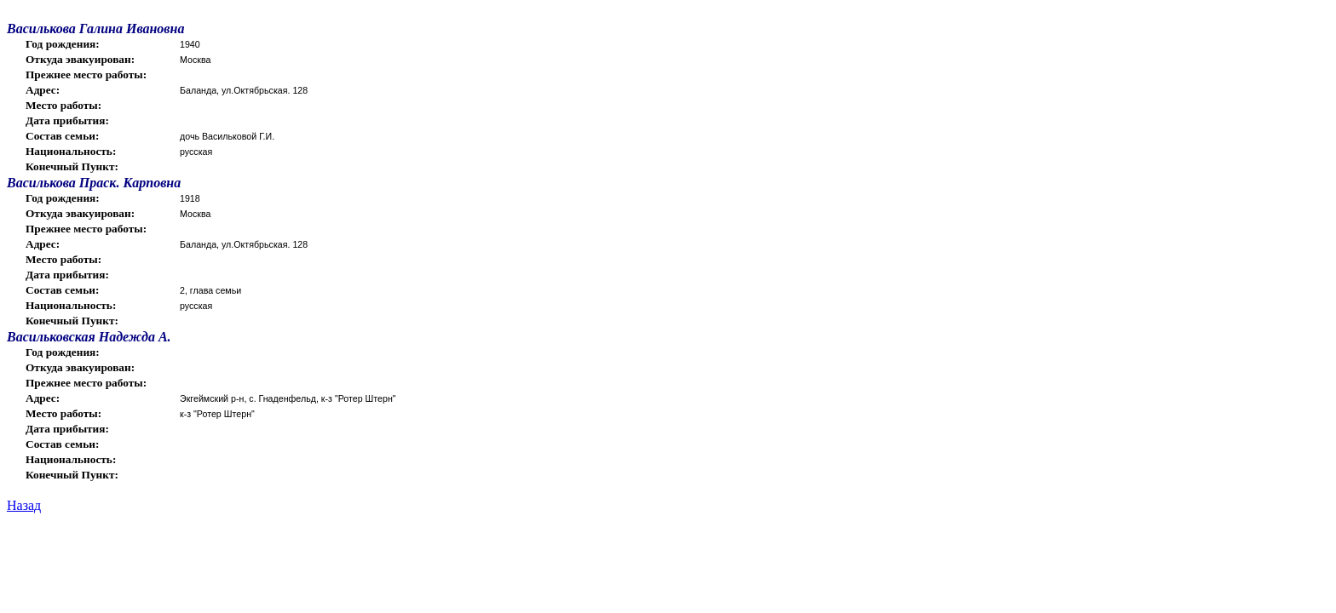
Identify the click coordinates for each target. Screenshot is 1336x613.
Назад (24, 505)
